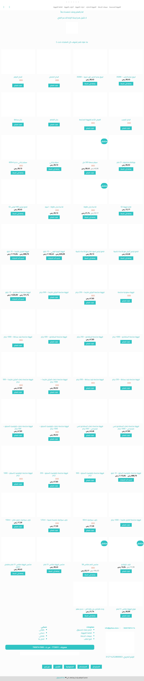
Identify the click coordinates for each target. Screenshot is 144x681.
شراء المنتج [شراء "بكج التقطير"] (54, 124)
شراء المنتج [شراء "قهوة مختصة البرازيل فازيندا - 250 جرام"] (90, 302)
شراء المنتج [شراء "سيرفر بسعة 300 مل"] (90, 172)
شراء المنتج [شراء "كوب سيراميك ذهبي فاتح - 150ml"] (18, 526)
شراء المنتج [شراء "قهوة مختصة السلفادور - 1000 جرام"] (126, 341)
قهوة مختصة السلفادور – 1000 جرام (126, 337)
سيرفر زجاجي (54, 162)
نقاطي (41, 636)
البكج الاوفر (18, 77)
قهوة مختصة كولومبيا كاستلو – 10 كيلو (126, 473)
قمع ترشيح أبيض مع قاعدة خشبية (126, 251)
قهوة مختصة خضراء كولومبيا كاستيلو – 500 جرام (18, 427)
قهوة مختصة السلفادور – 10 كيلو (18, 292)
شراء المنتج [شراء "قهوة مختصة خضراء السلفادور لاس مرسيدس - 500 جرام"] (90, 435)
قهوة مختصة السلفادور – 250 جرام (90, 337)
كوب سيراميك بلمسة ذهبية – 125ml (53, 520)
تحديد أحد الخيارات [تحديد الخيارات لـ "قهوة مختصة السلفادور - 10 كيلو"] (18, 299)
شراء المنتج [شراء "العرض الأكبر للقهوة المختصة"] (90, 128)
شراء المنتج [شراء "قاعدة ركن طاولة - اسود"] (54, 217)
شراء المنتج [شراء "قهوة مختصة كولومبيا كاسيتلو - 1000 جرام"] (18, 484)
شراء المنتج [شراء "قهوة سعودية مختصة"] (126, 300)
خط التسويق (60, 677)
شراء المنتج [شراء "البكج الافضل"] (54, 85)
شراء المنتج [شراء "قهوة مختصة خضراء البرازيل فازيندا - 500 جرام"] (18, 392)
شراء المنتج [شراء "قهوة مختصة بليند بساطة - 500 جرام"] (90, 388)
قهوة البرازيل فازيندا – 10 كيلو (18, 251)
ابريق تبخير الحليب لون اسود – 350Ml (90, 77)
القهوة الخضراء (91, 7)
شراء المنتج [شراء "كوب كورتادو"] (126, 571)
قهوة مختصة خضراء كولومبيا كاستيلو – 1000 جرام (54, 427)
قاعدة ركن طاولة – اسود (54, 207)
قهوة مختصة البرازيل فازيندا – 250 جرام (90, 292)
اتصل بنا (41, 639)
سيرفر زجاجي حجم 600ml (18, 162)
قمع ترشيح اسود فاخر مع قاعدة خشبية (90, 251)
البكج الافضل (54, 77)
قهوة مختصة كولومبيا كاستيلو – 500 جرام (90, 474)
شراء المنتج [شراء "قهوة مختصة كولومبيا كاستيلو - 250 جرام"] (54, 485)
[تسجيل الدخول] (8, 7)
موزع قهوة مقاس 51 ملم (126, 609)
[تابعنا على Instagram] (75, 2)
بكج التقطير (54, 120)
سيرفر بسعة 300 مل (89, 162)
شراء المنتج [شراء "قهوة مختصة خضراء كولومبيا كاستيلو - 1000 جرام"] (54, 439)
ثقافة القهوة (57, 7)
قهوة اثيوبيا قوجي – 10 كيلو (54, 251)
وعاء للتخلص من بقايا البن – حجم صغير (90, 609)
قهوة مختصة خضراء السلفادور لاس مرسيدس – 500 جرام (90, 427)
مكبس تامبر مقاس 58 (90, 564)
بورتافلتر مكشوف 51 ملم (126, 162)
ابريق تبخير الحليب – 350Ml (126, 77)
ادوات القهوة (79, 7)
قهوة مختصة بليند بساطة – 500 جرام (90, 379)
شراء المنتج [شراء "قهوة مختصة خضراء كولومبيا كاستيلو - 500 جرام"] (18, 435)
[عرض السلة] (3, 7)
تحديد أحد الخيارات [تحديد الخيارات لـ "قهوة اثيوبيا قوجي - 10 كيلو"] (54, 258)
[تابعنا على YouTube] (66, 2)
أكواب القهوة (69, 7)
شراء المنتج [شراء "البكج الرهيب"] (126, 128)
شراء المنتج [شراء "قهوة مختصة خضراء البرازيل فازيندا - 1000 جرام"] (54, 392)
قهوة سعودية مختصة (126, 292)
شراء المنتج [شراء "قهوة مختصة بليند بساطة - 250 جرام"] (126, 388)
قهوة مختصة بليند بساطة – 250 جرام (126, 379)
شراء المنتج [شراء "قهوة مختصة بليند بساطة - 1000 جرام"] (18, 345)
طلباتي (41, 630)
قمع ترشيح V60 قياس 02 (18, 207)
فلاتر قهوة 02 (126, 207)
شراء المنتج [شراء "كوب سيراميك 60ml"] (90, 530)
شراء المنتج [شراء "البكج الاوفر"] (18, 85)
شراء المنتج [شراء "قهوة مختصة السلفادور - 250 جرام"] (90, 343)
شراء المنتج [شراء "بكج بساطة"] (18, 124)
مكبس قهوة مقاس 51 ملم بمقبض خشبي (18, 565)
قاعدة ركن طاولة (90, 207)
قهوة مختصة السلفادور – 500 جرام (54, 337)
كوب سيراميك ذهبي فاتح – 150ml (18, 520)
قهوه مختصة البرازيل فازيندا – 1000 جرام (126, 520)
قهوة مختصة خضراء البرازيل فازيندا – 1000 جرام (54, 380)
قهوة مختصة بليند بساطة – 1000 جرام (18, 337)
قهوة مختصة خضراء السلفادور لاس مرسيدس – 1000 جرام (126, 427)
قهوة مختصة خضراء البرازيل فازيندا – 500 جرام (18, 380)
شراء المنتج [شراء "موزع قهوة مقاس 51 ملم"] (126, 615)
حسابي (41, 633)
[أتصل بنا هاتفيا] (68, 2)
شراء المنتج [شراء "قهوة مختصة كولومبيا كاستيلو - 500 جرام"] (90, 480)
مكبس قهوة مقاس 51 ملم (54, 564)
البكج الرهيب (126, 120)
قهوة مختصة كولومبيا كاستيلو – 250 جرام (54, 474)
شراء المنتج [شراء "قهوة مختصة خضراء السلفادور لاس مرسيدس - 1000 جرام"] (126, 435)
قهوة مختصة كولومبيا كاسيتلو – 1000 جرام (17, 474)
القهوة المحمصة (115, 7)
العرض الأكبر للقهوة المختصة (90, 120)
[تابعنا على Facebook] (78, 2)
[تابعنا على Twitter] (73, 2)
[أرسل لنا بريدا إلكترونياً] (71, 2)
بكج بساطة (18, 120)
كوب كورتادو (126, 564)
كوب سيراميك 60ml (90, 520)
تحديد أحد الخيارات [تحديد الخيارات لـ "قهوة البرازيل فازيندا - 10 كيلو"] (18, 258)
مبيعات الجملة (103, 7)
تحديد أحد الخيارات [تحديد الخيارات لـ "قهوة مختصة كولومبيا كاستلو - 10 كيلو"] (126, 479)
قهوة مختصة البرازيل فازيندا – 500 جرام (54, 292)
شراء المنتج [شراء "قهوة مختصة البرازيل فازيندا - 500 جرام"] (54, 297)
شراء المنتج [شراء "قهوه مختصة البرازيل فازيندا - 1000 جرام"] (126, 525)
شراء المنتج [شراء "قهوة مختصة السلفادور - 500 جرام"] (54, 341)
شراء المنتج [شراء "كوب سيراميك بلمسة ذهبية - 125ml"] (54, 530)
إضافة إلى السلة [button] (126, 83)
